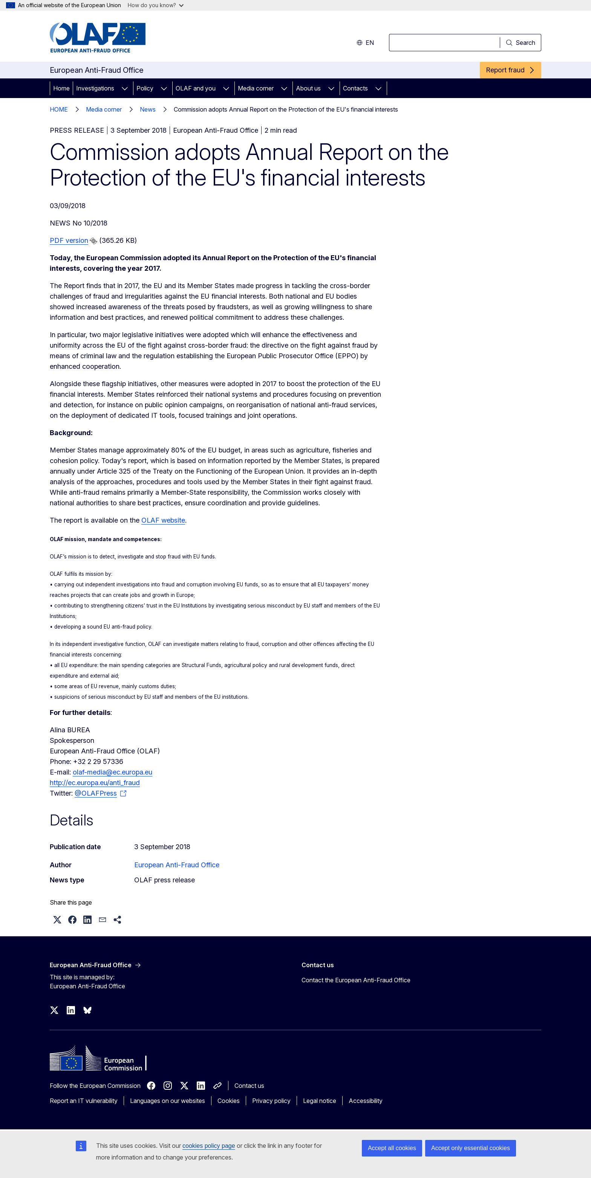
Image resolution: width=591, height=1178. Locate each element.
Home (61, 88)
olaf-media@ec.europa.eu (112, 772)
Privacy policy (271, 1100)
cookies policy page (208, 1146)
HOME (59, 109)
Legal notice (319, 1100)
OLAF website (163, 520)
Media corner (256, 88)
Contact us (249, 1085)
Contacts (355, 88)
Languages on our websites (167, 1100)
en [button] (365, 42)
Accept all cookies (392, 1148)
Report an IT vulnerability (84, 1100)
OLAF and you (196, 88)
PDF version (69, 240)
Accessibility (366, 1100)
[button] (57, 920)
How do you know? (156, 5)
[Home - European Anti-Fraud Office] (110, 38)
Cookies (228, 1100)
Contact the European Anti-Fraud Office (356, 980)
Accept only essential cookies (470, 1148)
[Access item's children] (124, 88)
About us (308, 88)
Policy (144, 88)
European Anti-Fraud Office (176, 865)
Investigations (95, 88)
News (148, 109)
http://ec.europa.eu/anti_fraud (95, 783)
